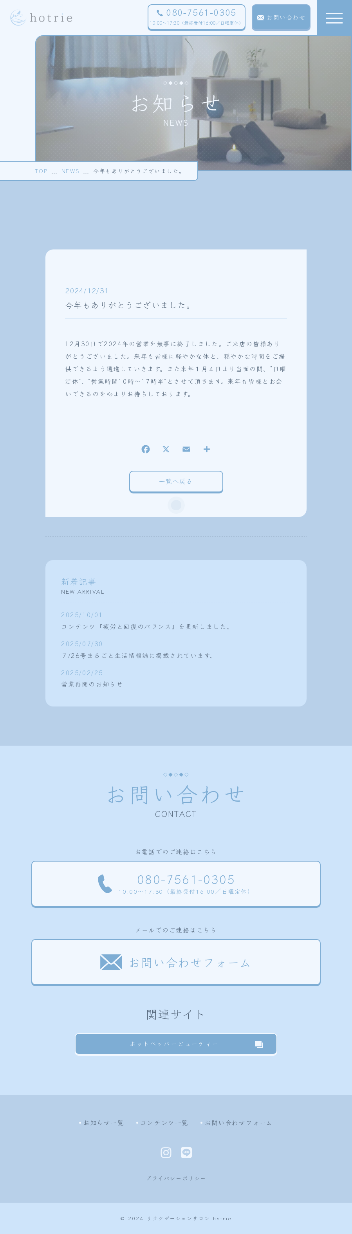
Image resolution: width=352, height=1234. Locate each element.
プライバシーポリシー (176, 1178)
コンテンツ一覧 (164, 1122)
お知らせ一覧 (104, 1122)
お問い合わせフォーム (238, 1122)
